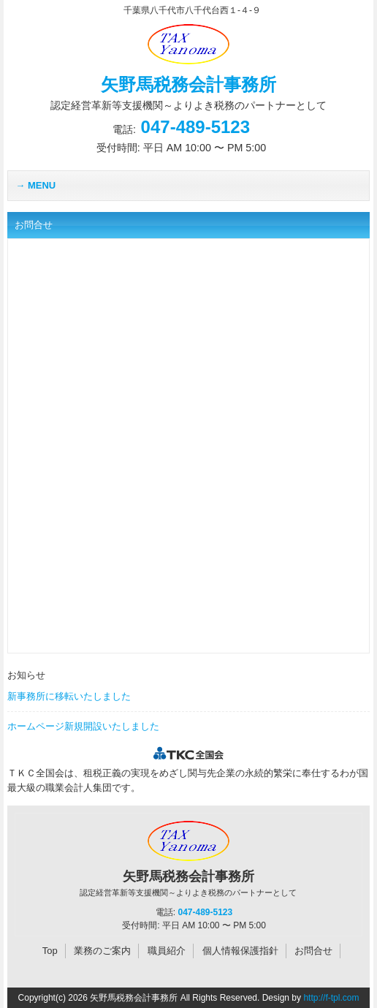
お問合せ (313, 950)
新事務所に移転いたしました (69, 696)
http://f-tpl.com (331, 998)
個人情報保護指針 (240, 950)
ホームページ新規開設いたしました (83, 726)
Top (50, 950)
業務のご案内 (102, 950)
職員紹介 (167, 950)
